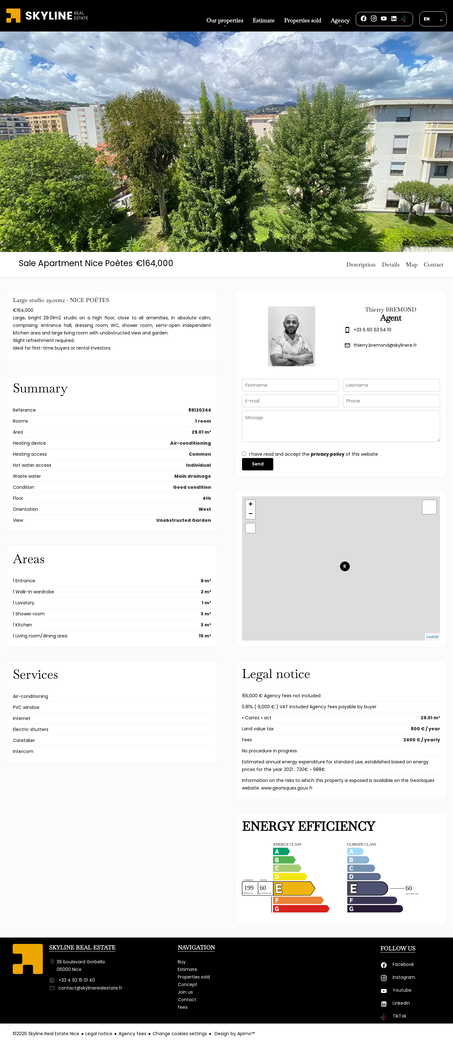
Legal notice (99, 1033)
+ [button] (251, 505)
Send (258, 464)
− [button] (251, 514)
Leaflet (433, 636)
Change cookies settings (180, 1033)
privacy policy (327, 454)
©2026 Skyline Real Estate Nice (46, 1033)
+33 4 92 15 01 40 (77, 980)
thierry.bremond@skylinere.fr (385, 345)
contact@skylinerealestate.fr (90, 988)
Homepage (47, 23)
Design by (234, 1033)
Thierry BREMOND (391, 309)
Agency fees (132, 1033)
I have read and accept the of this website (313, 454)
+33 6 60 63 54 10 (372, 330)
